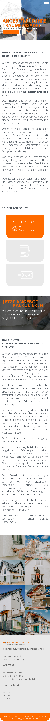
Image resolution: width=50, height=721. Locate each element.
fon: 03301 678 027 (13, 672)
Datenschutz (10, 698)
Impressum (9, 695)
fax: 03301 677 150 (13, 675)
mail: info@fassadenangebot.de (19, 679)
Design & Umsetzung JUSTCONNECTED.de (29, 717)
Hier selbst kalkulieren (11, 32)
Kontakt (7, 692)
